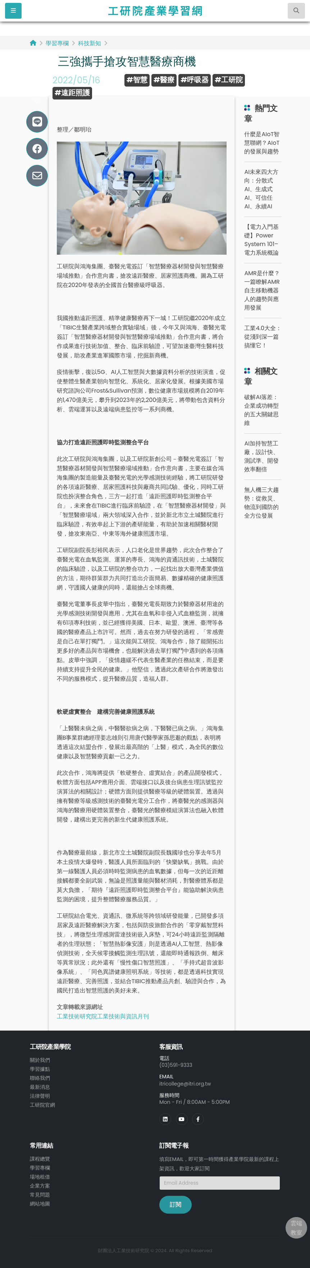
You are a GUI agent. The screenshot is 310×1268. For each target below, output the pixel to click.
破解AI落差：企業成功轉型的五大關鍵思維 (261, 410)
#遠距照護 (72, 93)
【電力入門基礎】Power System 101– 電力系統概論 (261, 240)
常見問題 (40, 1192)
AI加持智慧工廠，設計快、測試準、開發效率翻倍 (261, 456)
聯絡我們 (40, 1077)
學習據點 (40, 1068)
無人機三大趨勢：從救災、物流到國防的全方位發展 (261, 503)
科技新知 (89, 43)
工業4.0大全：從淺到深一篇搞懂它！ (262, 337)
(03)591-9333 (176, 1065)
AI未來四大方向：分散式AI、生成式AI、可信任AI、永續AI (261, 189)
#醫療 (164, 80)
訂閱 (175, 1204)
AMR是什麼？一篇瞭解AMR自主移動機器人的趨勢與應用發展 (261, 290)
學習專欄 (57, 43)
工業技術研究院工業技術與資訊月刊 (103, 1016)
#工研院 (229, 80)
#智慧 (137, 80)
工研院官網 (42, 1103)
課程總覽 (40, 1158)
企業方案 (40, 1184)
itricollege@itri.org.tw (186, 1083)
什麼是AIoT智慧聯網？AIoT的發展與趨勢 (261, 143)
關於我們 (40, 1060)
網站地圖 (40, 1201)
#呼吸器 (195, 80)
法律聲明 (40, 1094)
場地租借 (40, 1175)
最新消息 (40, 1085)
